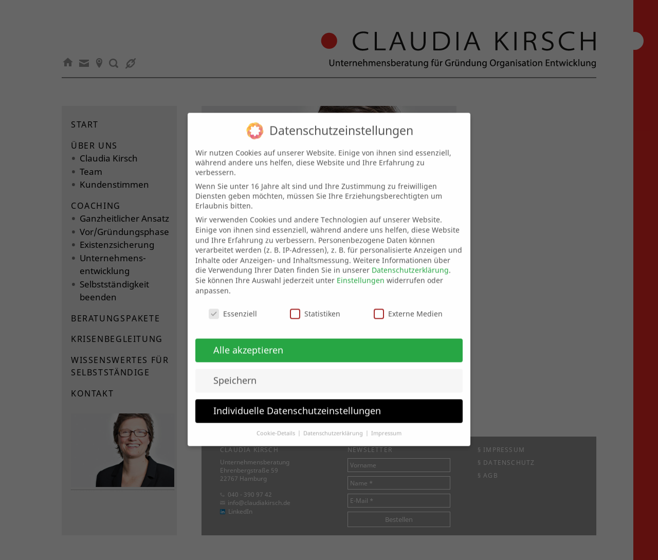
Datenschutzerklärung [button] (333, 424)
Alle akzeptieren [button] (248, 341)
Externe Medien (408, 305)
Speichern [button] (235, 371)
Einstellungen (361, 271)
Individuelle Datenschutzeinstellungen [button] (297, 401)
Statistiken (315, 305)
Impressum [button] (386, 424)
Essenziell (233, 305)
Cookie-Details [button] (277, 424)
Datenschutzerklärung (410, 261)
